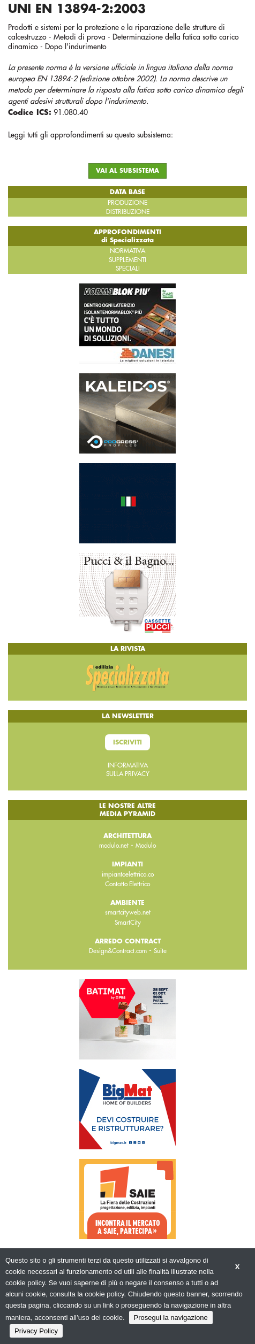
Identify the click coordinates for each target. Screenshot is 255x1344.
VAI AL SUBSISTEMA (127, 171)
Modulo (146, 845)
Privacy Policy (36, 1331)
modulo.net (114, 845)
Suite (160, 951)
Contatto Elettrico (127, 884)
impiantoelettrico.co (128, 874)
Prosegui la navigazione (171, 1318)
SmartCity (128, 922)
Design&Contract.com (118, 951)
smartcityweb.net (128, 912)
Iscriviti (127, 742)
